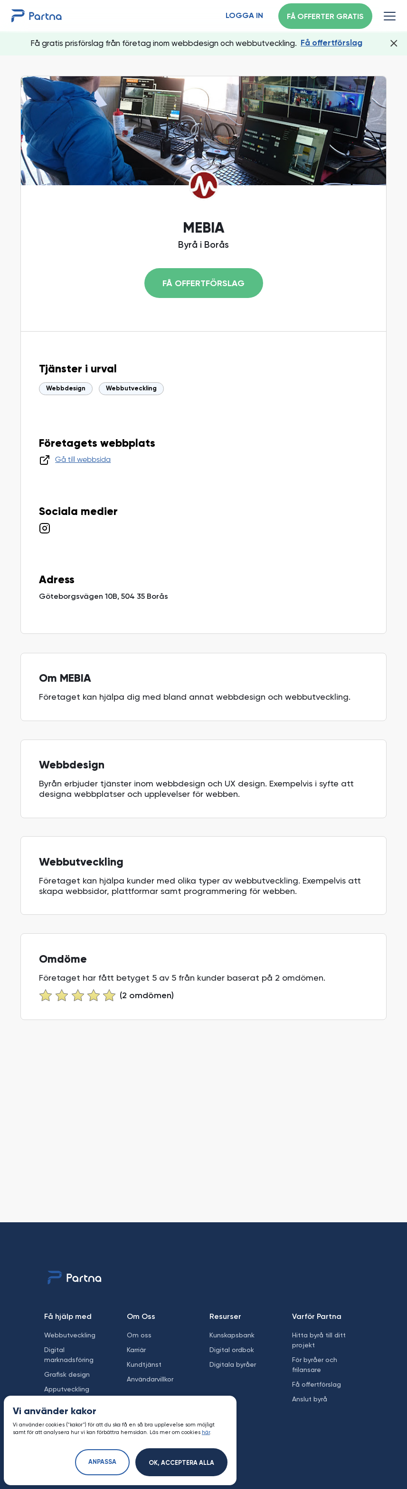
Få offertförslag (331, 43)
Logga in (244, 16)
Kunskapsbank (232, 1335)
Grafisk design (67, 1374)
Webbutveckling (131, 389)
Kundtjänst (144, 1364)
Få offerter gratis (325, 17)
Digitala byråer (232, 1364)
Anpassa (102, 1462)
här (206, 1432)
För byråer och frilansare (314, 1364)
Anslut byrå (309, 1399)
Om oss (139, 1335)
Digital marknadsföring (69, 1354)
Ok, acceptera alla (181, 1463)
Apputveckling (66, 1389)
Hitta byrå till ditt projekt (319, 1340)
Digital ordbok (231, 1350)
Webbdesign (65, 389)
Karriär (136, 1350)
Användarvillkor (150, 1379)
